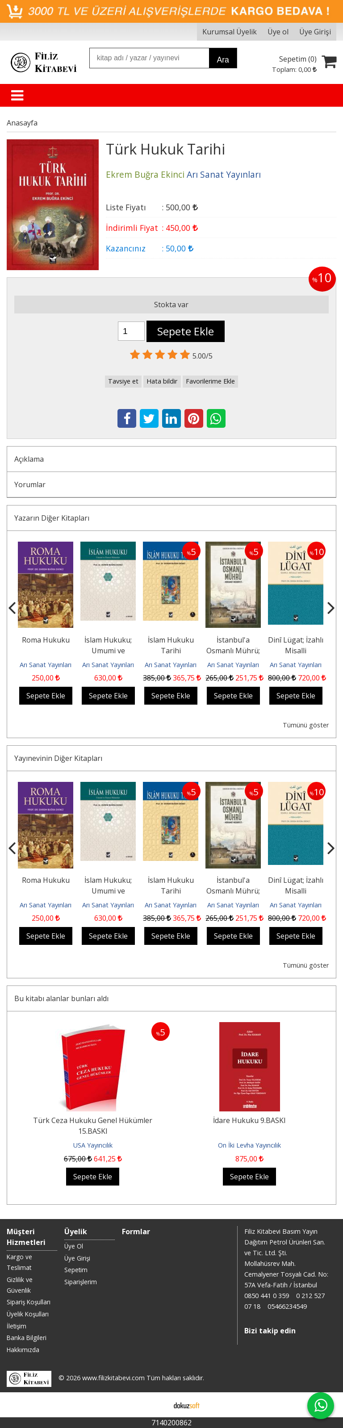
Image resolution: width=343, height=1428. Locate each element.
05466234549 (287, 1306)
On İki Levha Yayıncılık (249, 1145)
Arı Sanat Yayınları (45, 664)
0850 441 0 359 (266, 1295)
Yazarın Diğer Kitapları (51, 518)
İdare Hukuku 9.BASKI (249, 1120)
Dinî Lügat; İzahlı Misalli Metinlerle (295, 650)
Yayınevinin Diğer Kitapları (58, 758)
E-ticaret (157, 1405)
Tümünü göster (306, 725)
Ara (223, 59)
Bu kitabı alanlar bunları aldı (61, 998)
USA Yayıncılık (93, 1145)
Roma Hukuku (46, 640)
